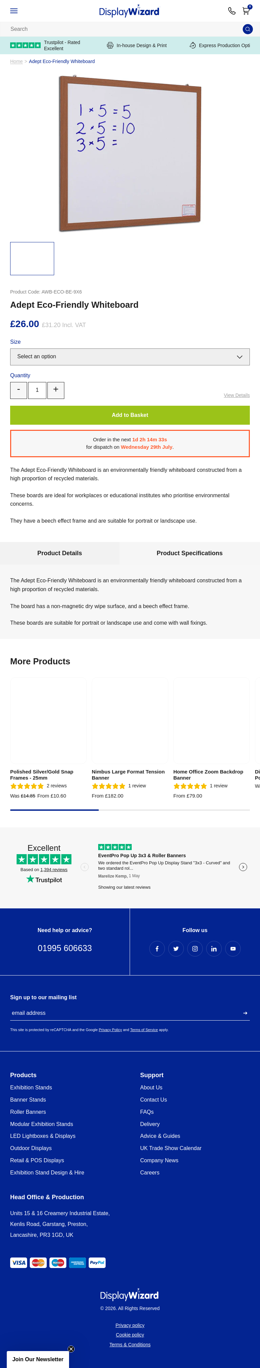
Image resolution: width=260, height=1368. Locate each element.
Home (16, 61)
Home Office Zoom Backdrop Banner (208, 775)
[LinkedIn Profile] (214, 949)
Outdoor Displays (31, 1148)
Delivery (150, 1124)
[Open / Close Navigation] (21, 10)
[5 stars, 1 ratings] (119, 786)
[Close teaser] (71, 1349)
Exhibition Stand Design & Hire (47, 1172)
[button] (38, 1359)
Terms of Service (144, 1030)
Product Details (59, 553)
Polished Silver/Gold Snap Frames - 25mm (41, 775)
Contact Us (153, 1100)
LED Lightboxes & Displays (42, 1136)
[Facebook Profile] (157, 949)
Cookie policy (130, 1334)
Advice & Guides (160, 1136)
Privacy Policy (110, 1030)
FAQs (147, 1112)
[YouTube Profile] (233, 949)
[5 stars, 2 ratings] (38, 786)
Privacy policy (130, 1325)
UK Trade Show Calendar (170, 1148)
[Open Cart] (246, 11)
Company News (159, 1160)
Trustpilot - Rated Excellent (45, 45)
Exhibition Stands (31, 1087)
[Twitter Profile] (176, 949)
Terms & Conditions (129, 1344)
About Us (151, 1087)
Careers (149, 1172)
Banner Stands (28, 1100)
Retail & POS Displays (37, 1160)
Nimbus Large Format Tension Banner (128, 775)
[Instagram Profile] (195, 949)
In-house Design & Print (137, 45)
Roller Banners (28, 1112)
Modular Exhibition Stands (41, 1124)
